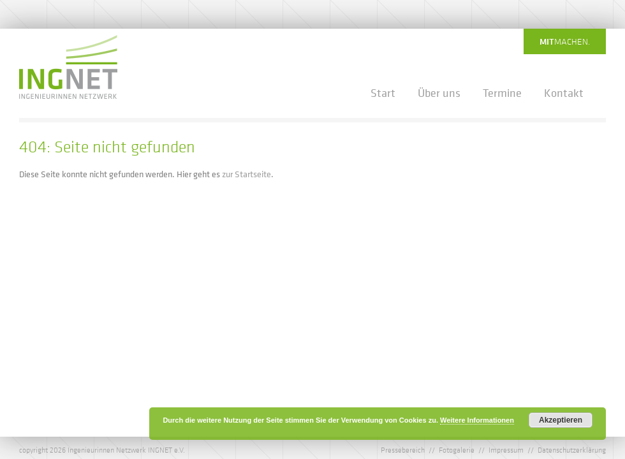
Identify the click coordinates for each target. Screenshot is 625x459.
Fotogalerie (456, 449)
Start (383, 93)
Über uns (439, 93)
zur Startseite (246, 174)
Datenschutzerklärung (572, 449)
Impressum (506, 449)
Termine (502, 93)
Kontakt (564, 93)
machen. (565, 41)
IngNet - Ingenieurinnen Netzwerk (68, 67)
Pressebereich (403, 449)
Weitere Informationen (477, 420)
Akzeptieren (560, 420)
